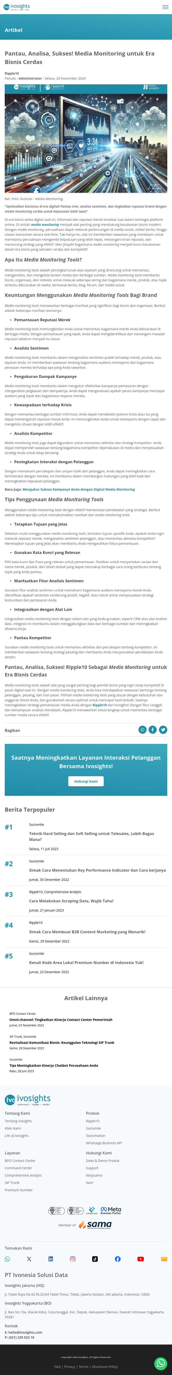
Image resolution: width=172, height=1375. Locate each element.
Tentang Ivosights (18, 1121)
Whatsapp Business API (104, 1143)
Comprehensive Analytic (23, 1175)
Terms (83, 1366)
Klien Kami (13, 1128)
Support (92, 1168)
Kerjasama (94, 1175)
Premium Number (19, 1190)
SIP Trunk (12, 1182)
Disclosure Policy (105, 1366)
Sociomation (95, 1135)
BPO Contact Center (20, 1160)
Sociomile (93, 1128)
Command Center (18, 1168)
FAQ (57, 1366)
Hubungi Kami (86, 781)
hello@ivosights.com (25, 1332)
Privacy (69, 1366)
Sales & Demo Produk (102, 1160)
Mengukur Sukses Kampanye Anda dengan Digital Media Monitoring (79, 489)
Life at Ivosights (17, 1135)
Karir (89, 1182)
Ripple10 (93, 1121)
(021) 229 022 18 (21, 1337)
